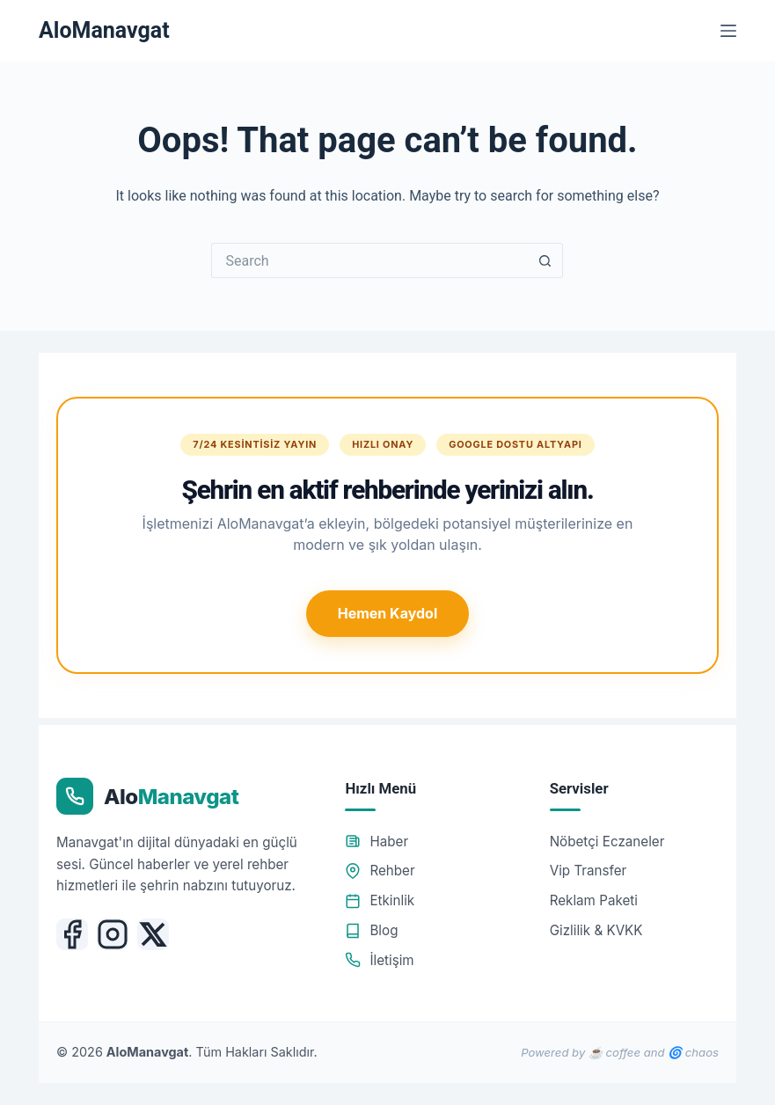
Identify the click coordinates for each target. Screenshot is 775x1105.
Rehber (379, 870)
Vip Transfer (588, 870)
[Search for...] (369, 260)
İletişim (379, 960)
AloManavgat (104, 30)
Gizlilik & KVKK (596, 930)
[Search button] (545, 260)
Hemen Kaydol (387, 613)
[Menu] (728, 31)
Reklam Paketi (594, 900)
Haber (376, 841)
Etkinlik (379, 900)
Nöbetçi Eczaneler (607, 841)
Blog (371, 930)
